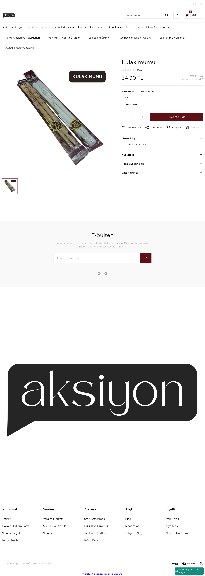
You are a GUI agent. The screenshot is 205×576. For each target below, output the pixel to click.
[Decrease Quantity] (125, 117)
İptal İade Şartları (95, 533)
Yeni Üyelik (173, 519)
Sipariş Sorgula (11, 533)
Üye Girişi (172, 526)
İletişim (7, 519)
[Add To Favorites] (131, 127)
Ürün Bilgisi (130, 138)
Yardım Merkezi (53, 519)
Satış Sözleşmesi (94, 519)
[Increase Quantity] (142, 117)
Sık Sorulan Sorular (55, 526)
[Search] (147, 15)
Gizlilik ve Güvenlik (96, 526)
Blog (128, 519)
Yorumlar (128, 154)
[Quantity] (134, 117)
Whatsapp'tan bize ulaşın (186, 571)
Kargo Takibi (10, 540)
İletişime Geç (133, 533)
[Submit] (145, 258)
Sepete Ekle (177, 117)
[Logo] (8, 15)
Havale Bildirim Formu (16, 526)
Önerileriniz (130, 172)
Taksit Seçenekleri (134, 163)
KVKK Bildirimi (93, 540)
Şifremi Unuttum (177, 533)
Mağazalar (132, 526)
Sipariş (47, 533)
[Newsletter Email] (102, 258)
